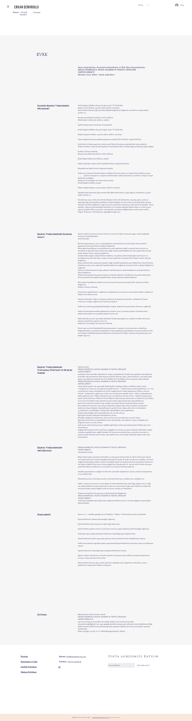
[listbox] (143, 5)
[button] (8, 6)
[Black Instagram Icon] (59, 667)
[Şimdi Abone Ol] (143, 665)
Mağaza (16, 12)
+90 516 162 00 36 (74, 662)
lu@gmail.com (94, 624)
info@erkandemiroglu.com (76, 657)
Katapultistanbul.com (100, 717)
